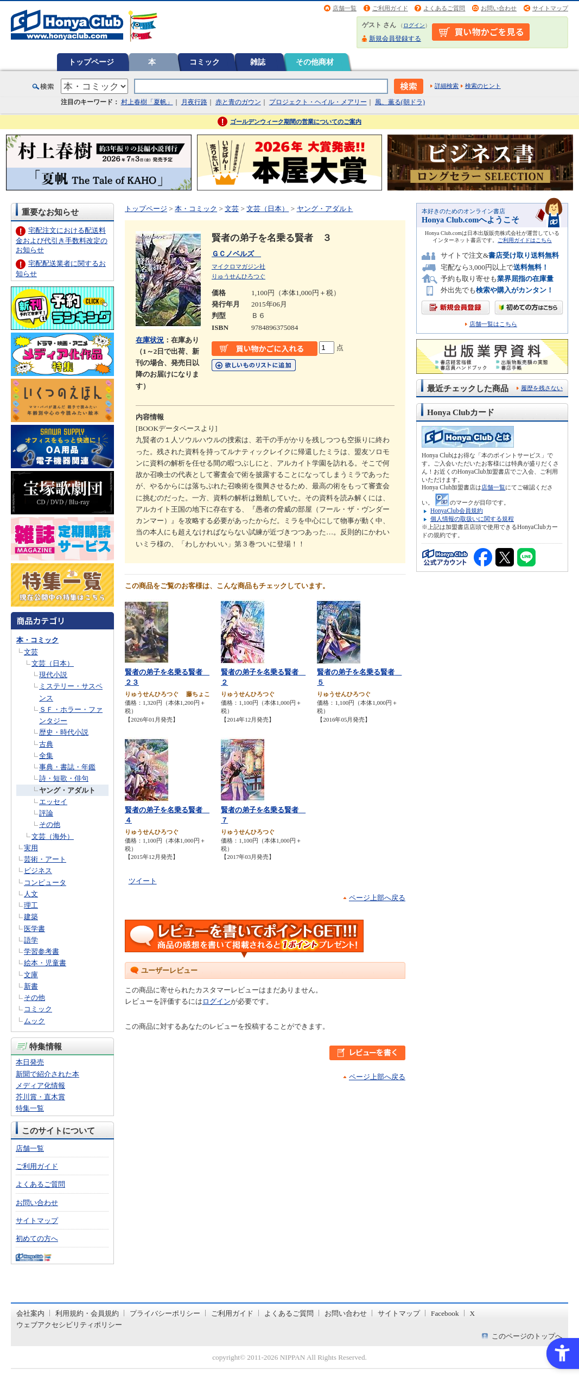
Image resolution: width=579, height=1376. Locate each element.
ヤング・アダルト (67, 790)
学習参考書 (41, 951)
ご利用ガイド (390, 8)
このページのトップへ (527, 1336)
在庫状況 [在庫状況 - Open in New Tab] (150, 340)
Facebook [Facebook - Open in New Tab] (445, 1313)
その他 (49, 824)
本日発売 (30, 1062)
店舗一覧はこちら (493, 324)
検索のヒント (483, 85)
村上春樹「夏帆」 (147, 102)
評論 (46, 813)
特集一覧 (30, 1108)
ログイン (414, 25)
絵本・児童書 (45, 963)
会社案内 (30, 1313)
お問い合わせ (499, 8)
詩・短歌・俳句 (63, 778)
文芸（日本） (52, 663)
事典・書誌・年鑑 (67, 767)
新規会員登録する (395, 38)
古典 (46, 744)
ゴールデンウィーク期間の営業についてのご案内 (295, 121)
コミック (204, 62)
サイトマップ (550, 8)
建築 (31, 917)
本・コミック (37, 640)
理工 (31, 905)
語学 (31, 940)
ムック (34, 1021)
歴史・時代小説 (63, 732)
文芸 (31, 652)
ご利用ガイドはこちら (525, 240)
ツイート (143, 881)
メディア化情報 (40, 1085)
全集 (46, 755)
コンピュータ (45, 882)
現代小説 (53, 675)
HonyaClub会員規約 (456, 510)
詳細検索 (447, 85)
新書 (31, 986)
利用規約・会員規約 (87, 1313)
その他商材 (315, 62)
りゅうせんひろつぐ (238, 276)
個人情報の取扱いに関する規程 (472, 518)
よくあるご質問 (444, 8)
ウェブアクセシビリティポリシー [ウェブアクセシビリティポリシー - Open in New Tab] (69, 1325)
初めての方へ (37, 1238)
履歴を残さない (542, 388)
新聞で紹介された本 (47, 1074)
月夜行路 (194, 102)
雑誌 (257, 62)
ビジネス (38, 871)
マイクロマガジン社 (238, 266)
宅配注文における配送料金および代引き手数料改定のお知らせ (61, 240)
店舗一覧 (345, 8)
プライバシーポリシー (165, 1313)
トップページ (91, 62)
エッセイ (53, 802)
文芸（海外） (52, 836)
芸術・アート (45, 859)
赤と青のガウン (238, 102)
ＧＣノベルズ (236, 254)
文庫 (31, 975)
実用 (31, 848)
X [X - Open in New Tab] (472, 1313)
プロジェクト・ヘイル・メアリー (318, 102)
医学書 (34, 929)
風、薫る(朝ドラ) (400, 102)
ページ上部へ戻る (377, 898)
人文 (31, 894)
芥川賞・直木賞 (40, 1097)
